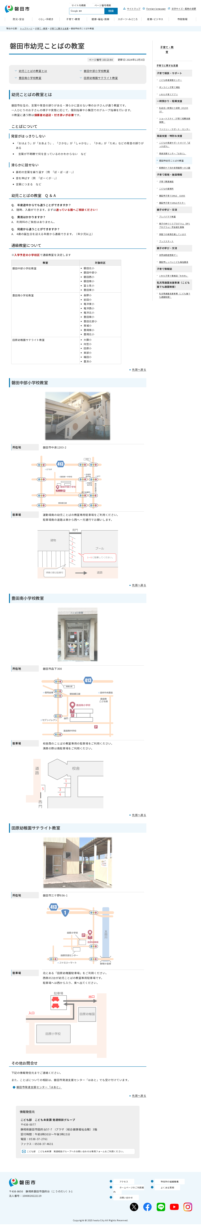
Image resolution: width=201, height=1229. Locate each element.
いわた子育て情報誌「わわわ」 (174, 284)
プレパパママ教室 (168, 219)
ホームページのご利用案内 (129, 1196)
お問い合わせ (121, 1202)
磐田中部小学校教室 (96, 71)
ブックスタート (167, 248)
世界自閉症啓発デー (169, 262)
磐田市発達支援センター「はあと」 (39, 1087)
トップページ (26, 28)
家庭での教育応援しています (173, 241)
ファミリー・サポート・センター (174, 124)
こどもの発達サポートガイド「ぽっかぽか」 (173, 142)
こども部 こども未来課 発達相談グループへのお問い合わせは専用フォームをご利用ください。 (80, 1156)
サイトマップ (133, 8)
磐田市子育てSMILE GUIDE (174, 198)
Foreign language (156, 8)
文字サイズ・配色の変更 (184, 8)
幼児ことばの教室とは (33, 71)
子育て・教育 (41, 28)
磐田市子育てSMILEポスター (173, 205)
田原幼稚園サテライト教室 (101, 78)
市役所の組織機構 (165, 1190)
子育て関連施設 (167, 183)
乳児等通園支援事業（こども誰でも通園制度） (174, 303)
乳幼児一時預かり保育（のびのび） (174, 102)
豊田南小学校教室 (30, 78)
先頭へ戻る (139, 369)
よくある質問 (163, 1196)
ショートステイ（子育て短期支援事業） (174, 113)
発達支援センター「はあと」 (173, 151)
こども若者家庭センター (171, 71)
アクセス (118, 1190)
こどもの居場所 (167, 190)
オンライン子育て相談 (170, 79)
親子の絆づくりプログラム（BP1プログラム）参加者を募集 (175, 230)
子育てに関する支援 (59, 28)
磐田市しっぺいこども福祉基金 (174, 270)
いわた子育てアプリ (169, 86)
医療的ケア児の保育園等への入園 (174, 167)
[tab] (78, 5)
